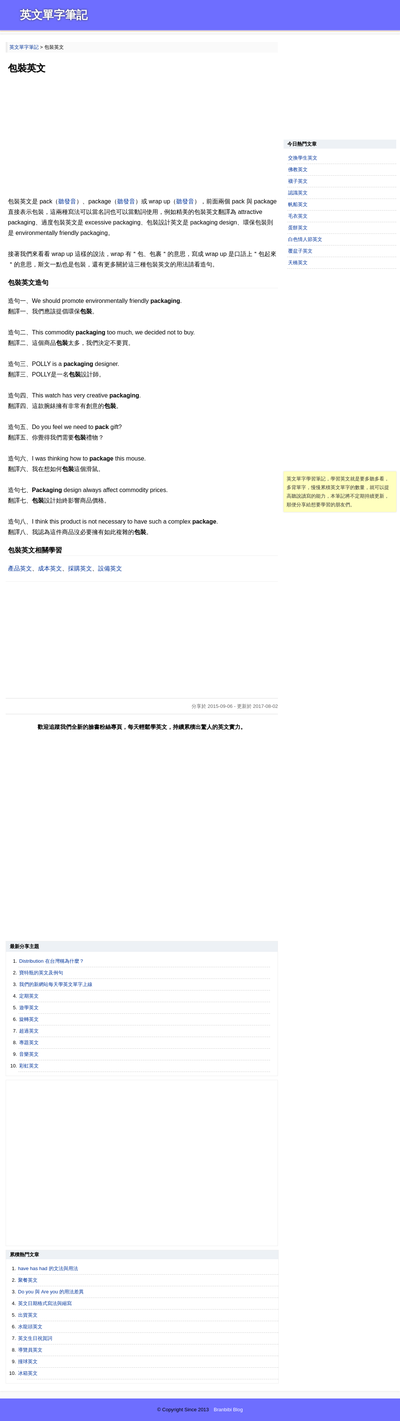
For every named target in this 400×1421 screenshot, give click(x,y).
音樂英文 (29, 1054)
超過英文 (29, 1031)
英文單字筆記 (54, 15)
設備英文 (110, 568)
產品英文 (20, 568)
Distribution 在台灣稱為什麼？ (51, 961)
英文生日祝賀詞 (35, 1338)
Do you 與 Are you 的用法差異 (51, 1292)
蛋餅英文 (298, 227)
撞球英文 (28, 1361)
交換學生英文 (302, 158)
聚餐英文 (28, 1280)
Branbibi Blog (228, 1409)
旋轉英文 (29, 1019)
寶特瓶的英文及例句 (41, 972)
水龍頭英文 (30, 1326)
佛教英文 (298, 169)
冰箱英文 (28, 1373)
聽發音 (67, 201)
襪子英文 (298, 181)
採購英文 (80, 568)
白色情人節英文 (305, 239)
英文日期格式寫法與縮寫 (45, 1303)
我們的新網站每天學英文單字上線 (55, 984)
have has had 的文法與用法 (48, 1268)
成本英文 (50, 568)
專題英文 (29, 1042)
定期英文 (29, 996)
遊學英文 (29, 1007)
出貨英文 (28, 1315)
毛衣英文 (298, 216)
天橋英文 (298, 262)
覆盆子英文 (300, 251)
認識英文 (298, 193)
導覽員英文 (30, 1350)
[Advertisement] (142, 136)
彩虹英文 (29, 1066)
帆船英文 (298, 204)
